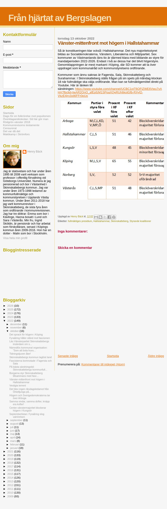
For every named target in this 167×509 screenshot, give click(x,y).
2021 (10, 451)
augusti (14, 423)
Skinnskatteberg (119, 221)
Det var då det (11, 131)
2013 (10, 481)
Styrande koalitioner (140, 221)
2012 (10, 485)
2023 (10, 316)
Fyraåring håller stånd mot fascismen (29, 338)
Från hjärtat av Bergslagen (59, 18)
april (13, 437)
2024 (10, 313)
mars (13, 441)
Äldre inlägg (156, 356)
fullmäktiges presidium (80, 221)
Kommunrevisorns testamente (21, 125)
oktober (15, 331)
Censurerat (10, 128)
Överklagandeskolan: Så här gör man (25, 118)
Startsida (113, 356)
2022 (10, 320)
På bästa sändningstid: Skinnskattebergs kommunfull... (28, 368)
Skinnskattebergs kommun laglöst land (30, 357)
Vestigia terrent (17, 385)
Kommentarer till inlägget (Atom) (103, 364)
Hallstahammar (101, 221)
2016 (10, 470)
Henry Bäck (34, 151)
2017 (10, 466)
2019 (10, 458)
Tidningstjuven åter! (20, 353)
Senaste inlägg (68, 356)
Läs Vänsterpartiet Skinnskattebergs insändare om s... (29, 342)
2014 (10, 477)
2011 (10, 488)
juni (12, 430)
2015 (10, 473)
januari (14, 448)
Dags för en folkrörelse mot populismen (27, 115)
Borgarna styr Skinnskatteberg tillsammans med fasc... (26, 374)
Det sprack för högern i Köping (26, 334)
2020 (10, 455)
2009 (10, 496)
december (16, 324)
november (16, 327)
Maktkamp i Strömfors (16, 134)
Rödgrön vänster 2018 (16, 122)
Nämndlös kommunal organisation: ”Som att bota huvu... (28, 349)
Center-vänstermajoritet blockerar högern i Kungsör (27, 409)
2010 (10, 492)
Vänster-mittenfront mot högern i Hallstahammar (27, 381)
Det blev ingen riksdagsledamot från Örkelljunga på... (29, 390)
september (16, 420)
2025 (10, 309)
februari (15, 444)
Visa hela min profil (15, 238)
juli (12, 427)
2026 (10, 305)
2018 (10, 462)
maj (12, 434)
